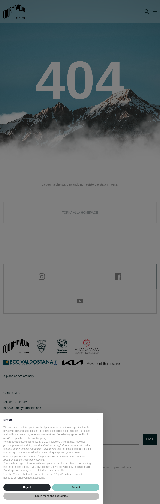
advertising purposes (53, 452)
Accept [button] (76, 487)
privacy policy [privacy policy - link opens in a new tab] (11, 430)
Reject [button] (27, 487)
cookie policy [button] (39, 438)
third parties (67, 441)
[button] (97, 419)
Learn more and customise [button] (51, 496)
